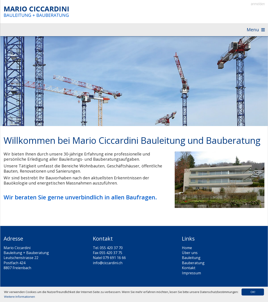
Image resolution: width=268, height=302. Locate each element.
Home (187, 250)
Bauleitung (191, 260)
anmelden (258, 4)
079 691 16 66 (114, 260)
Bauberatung (193, 265)
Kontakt (188, 270)
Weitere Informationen (19, 297)
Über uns (190, 255)
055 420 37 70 (111, 250)
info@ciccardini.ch (107, 265)
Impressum (191, 275)
